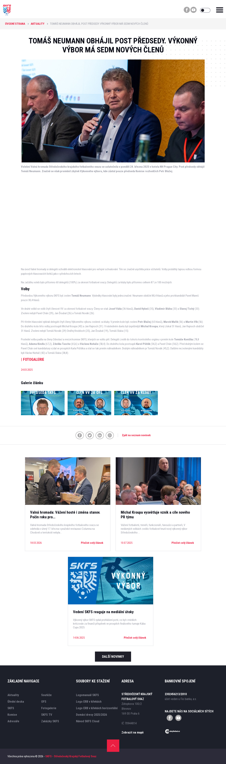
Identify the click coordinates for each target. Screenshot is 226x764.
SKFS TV (46, 714)
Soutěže (46, 695)
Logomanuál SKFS (87, 695)
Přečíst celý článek (92, 543)
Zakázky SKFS (50, 721)
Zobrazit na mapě (133, 732)
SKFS (10, 708)
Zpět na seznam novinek (136, 435)
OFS (43, 701)
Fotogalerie (48, 708)
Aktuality (37, 23)
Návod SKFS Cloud (87, 721)
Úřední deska (15, 701)
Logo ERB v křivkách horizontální (97, 708)
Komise (12, 714)
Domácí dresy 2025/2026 (91, 714)
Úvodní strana (15, 23)
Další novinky (113, 656)
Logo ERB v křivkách (88, 701)
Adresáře (13, 721)
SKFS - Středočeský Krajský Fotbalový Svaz (70, 756)
